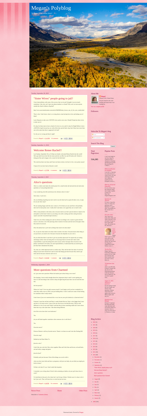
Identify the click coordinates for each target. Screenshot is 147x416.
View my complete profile (97, 106)
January (96, 398)
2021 (94, 325)
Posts (94, 134)
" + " (106, 154)
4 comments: (54, 170)
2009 (94, 401)
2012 (94, 349)
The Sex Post (108, 249)
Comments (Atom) (43, 394)
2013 (94, 346)
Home (59, 391)
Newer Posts (35, 391)
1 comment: (54, 258)
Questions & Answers (108, 199)
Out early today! (109, 214)
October (96, 362)
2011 (94, 352)
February (96, 395)
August (96, 379)
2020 (94, 327)
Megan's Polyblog (51, 8)
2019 (94, 330)
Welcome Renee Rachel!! (48, 150)
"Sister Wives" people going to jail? (53, 98)
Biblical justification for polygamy (110, 169)
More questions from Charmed (51, 269)
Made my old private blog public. (110, 185)
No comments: (54, 383)
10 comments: (55, 138)
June (95, 384)
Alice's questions (43, 182)
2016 (94, 338)
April (95, 390)
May (95, 387)
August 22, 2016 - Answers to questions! (109, 282)
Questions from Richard (109, 300)
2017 (94, 335)
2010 (94, 354)
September (97, 365)
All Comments (96, 137)
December (97, 357)
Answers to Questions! (114, 231)
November (97, 360)
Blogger (81, 412)
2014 (94, 344)
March (96, 392)
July (95, 382)
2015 (94, 341)
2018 (94, 333)
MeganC (103, 96)
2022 (94, 322)
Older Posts (83, 391)
